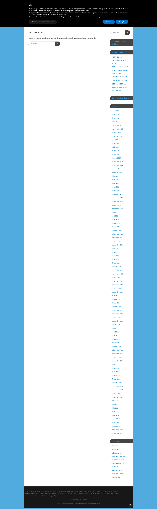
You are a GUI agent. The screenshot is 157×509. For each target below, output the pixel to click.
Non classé (116, 477)
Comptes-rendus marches (53, 23)
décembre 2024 (117, 161)
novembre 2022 (117, 238)
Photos (44, 20)
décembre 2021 (117, 270)
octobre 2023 (116, 205)
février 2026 (116, 118)
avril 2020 (115, 296)
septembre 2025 (117, 136)
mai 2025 (115, 143)
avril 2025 (115, 147)
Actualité (115, 449)
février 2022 (116, 263)
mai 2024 (115, 180)
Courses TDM (117, 470)
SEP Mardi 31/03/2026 (120, 80)
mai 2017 (115, 412)
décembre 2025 (117, 125)
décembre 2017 (117, 386)
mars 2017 (116, 419)
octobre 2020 (116, 288)
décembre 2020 (117, 285)
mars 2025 (116, 151)
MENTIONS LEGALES (109, 16)
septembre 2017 (117, 397)
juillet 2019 (116, 325)
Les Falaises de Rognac (55, 16)
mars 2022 (116, 259)
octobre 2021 (116, 277)
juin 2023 (115, 212)
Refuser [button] (108, 503)
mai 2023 (115, 216)
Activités (115, 446)
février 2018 (116, 379)
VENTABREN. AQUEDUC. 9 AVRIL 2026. (119, 60)
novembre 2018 (117, 354)
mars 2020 (116, 299)
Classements (116, 453)
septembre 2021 (117, 281)
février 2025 (116, 154)
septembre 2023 (117, 209)
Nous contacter (32, 20)
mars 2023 (116, 223)
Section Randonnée (34, 23)
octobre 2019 (116, 317)
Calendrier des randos (72, 23)
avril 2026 (115, 111)
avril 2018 (115, 372)
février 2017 (116, 422)
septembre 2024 (117, 172)
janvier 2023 (116, 230)
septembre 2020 (117, 292)
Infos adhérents (117, 474)
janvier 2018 (116, 383)
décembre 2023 (117, 198)
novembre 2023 (117, 201)
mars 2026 (116, 114)
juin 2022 (115, 248)
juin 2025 (115, 140)
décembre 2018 (117, 350)
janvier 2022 (116, 267)
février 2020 (116, 303)
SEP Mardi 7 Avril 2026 (120, 67)
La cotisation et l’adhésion (36, 16)
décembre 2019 (117, 310)
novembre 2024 (117, 165)
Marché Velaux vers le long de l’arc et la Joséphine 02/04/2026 (120, 74)
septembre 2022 (117, 245)
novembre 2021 (117, 274)
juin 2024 (115, 176)
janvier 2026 (116, 122)
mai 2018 (115, 368)
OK (57, 43)
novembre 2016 (117, 433)
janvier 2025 (116, 158)
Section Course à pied (91, 20)
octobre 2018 (116, 357)
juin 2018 (115, 364)
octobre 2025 (116, 132)
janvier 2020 (116, 306)
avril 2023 (115, 219)
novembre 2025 (117, 129)
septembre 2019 (117, 321)
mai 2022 (115, 252)
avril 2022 (115, 256)
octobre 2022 (116, 241)
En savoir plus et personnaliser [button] (43, 503)
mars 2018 (116, 375)
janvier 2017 (116, 426)
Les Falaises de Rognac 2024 (93, 23)
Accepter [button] (122, 503)
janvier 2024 (116, 194)
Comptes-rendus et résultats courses (114, 20)
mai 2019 (115, 332)
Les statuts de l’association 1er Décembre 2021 (82, 16)
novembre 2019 (117, 314)
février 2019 (116, 343)
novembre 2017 (117, 390)
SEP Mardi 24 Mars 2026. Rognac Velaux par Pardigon (119, 87)
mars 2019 (116, 339)
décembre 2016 (117, 430)
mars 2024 (116, 187)
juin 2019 (115, 328)
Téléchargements (74, 20)
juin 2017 (115, 408)
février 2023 (116, 227)
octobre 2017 (116, 393)
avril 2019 (115, 335)
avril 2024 (115, 183)
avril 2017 (115, 415)
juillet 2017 (116, 404)
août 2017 (115, 401)
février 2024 (116, 190)
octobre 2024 (116, 169)
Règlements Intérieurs (57, 20)
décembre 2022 (117, 234)
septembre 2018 (117, 361)
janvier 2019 (116, 346)
